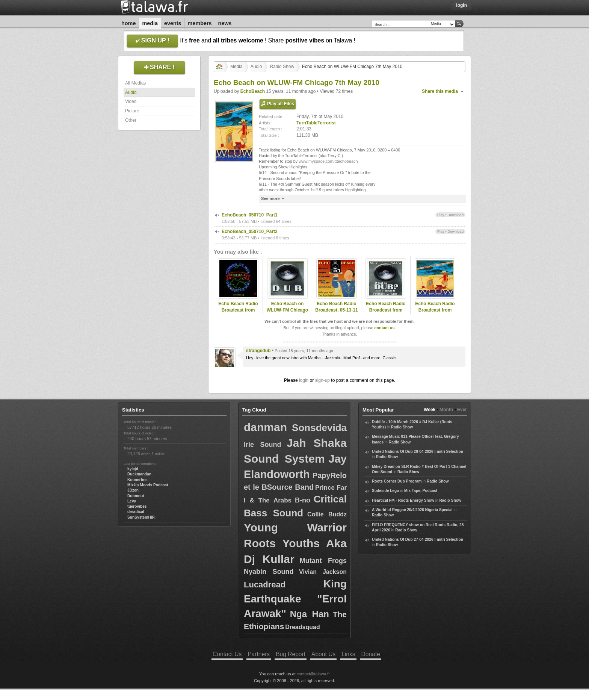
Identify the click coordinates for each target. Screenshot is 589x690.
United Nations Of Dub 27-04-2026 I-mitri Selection (417, 539)
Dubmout (135, 496)
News (225, 23)
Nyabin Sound (269, 571)
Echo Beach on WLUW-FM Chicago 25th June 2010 (287, 310)
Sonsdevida (319, 427)
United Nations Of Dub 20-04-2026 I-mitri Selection (417, 451)
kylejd (132, 469)
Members (200, 23)
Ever (462, 409)
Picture (132, 110)
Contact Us (227, 654)
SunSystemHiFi (141, 517)
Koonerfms (137, 480)
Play (440, 215)
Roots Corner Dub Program (396, 481)
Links (348, 654)
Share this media (440, 91)
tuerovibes (137, 506)
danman (265, 427)
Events (172, 23)
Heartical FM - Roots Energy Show (403, 500)
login (303, 380)
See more (273, 198)
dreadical (135, 512)
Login (461, 5)
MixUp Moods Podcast (147, 485)
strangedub (258, 350)
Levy (131, 501)
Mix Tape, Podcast (420, 491)
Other (130, 120)
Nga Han (309, 614)
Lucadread (264, 584)
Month (446, 409)
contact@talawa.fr (313, 674)
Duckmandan (139, 474)
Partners (259, 654)
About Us (323, 654)
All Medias (135, 83)
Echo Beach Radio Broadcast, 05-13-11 (336, 307)
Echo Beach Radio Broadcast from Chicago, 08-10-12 (435, 310)
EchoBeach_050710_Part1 (250, 215)
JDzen (133, 490)
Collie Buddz (327, 514)
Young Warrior (295, 527)
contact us (384, 327)
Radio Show (282, 66)
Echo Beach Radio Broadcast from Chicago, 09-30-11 (385, 310)
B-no (302, 500)
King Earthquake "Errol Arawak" (295, 598)
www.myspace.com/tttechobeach (328, 161)
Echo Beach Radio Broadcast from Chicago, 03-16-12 (238, 310)
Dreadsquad (302, 627)
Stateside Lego (385, 491)
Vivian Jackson (323, 572)
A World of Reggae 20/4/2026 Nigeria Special (412, 510)
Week (429, 409)
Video (130, 101)
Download (455, 215)
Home (128, 23)
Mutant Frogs (323, 560)
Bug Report (290, 654)
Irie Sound (262, 444)
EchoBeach (252, 91)
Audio (131, 92)
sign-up (322, 380)
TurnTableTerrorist (316, 123)
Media (150, 23)
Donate (370, 654)
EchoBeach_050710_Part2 (250, 231)
